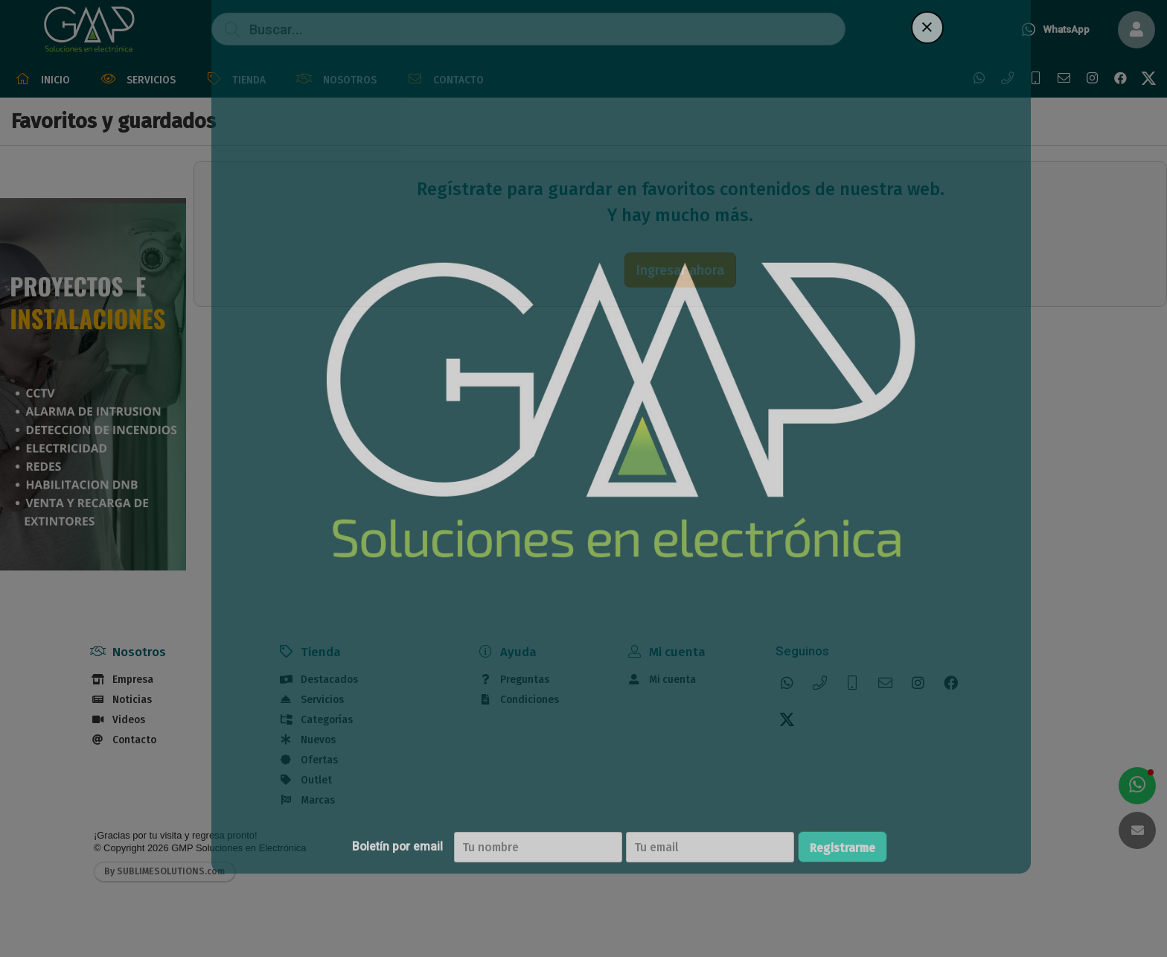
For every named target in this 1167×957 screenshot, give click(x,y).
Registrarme (901, 848)
